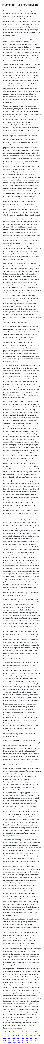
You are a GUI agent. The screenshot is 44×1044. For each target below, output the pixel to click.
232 (9, 1033)
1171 (27, 1033)
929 (31, 1035)
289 (32, 1042)
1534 (14, 1038)
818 (31, 1040)
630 (23, 1040)
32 (36, 1042)
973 (27, 1040)
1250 (17, 1035)
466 (13, 1031)
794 (39, 1035)
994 (19, 1042)
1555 (4, 1038)
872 (9, 1038)
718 (9, 1040)
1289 (36, 1033)
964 (13, 1035)
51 (17, 1031)
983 (36, 1038)
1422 (4, 1042)
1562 (18, 1033)
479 (9, 1031)
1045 (4, 1033)
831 (22, 1035)
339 (31, 1038)
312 (35, 1035)
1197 (31, 1031)
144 (32, 1033)
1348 (9, 1042)
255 (26, 1031)
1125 (36, 1031)
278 (13, 1033)
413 (23, 1042)
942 (28, 1042)
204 (26, 1035)
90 (35, 1040)
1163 (22, 1031)
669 (18, 1038)
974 (23, 1033)
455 (23, 1038)
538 (13, 1040)
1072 (4, 1040)
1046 (14, 1042)
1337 (18, 1040)
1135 (4, 1031)
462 (27, 1038)
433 (4, 1035)
